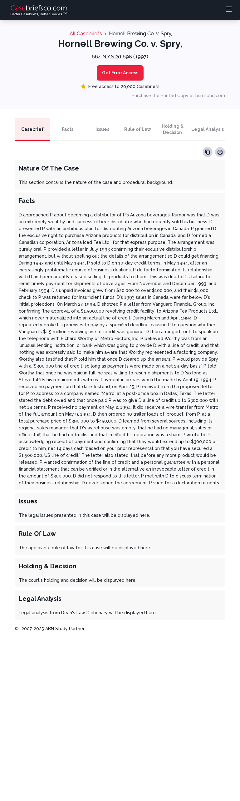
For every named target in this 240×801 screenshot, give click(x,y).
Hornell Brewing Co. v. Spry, (140, 34)
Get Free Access (120, 72)
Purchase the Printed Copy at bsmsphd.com (178, 95)
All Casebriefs (86, 34)
